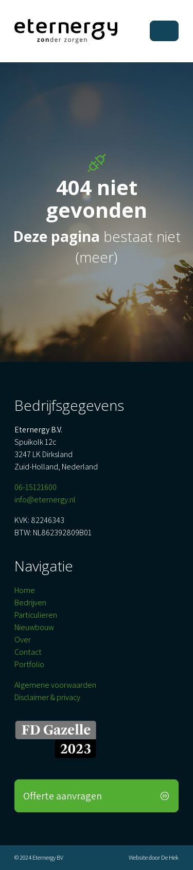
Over (22, 639)
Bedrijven (30, 602)
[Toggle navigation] (164, 31)
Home (24, 590)
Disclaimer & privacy (47, 697)
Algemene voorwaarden (55, 685)
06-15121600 (35, 487)
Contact (28, 652)
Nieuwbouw (34, 627)
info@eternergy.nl (45, 499)
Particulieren (35, 615)
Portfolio (29, 664)
